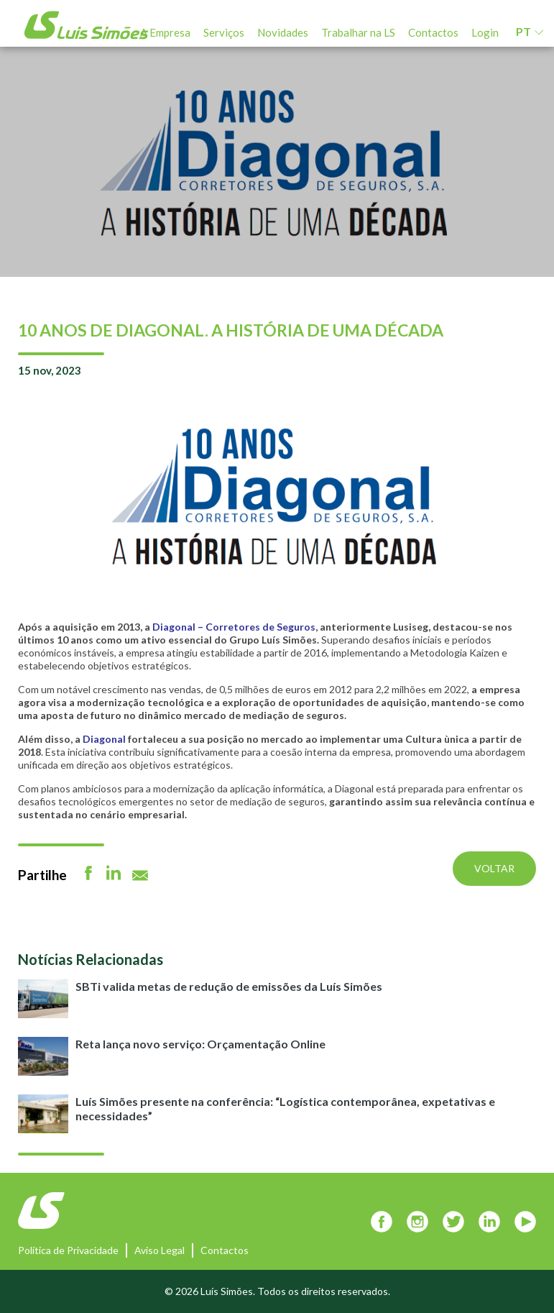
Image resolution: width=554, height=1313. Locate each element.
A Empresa (165, 32)
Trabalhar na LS (358, 32)
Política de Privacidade (68, 1250)
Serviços (223, 32)
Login (485, 32)
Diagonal (103, 739)
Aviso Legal (159, 1250)
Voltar (494, 868)
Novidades (282, 32)
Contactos (433, 32)
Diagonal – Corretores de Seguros (233, 627)
